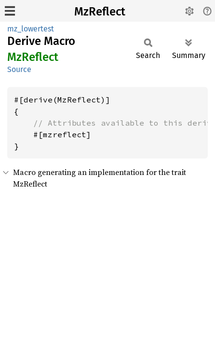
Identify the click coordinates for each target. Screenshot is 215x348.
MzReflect (99, 11)
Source (19, 69)
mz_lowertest (30, 28)
